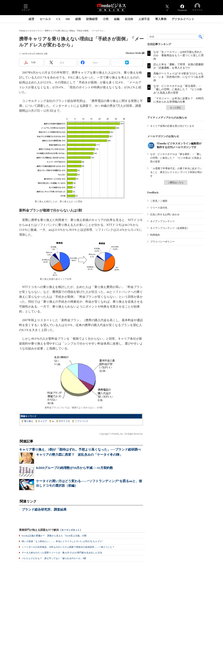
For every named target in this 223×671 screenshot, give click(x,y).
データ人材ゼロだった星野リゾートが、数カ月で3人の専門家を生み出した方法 (62, 552)
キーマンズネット (71, 530)
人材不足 (144, 19)
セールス (45, 19)
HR (68, 19)
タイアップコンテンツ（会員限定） (169, 228)
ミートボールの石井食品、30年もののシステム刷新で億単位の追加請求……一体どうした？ (68, 547)
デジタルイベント (183, 19)
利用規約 (155, 234)
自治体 (129, 19)
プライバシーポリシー (162, 241)
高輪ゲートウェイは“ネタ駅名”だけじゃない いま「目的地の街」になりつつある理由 (178, 77)
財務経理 (92, 19)
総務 (78, 19)
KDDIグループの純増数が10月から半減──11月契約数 (74, 468)
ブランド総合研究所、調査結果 (44, 509)
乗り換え (28, 421)
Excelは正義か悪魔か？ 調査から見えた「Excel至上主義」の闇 (54, 535)
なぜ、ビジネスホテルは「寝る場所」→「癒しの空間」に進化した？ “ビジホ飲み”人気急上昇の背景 (177, 89)
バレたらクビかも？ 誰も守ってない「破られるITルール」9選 (54, 558)
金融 (116, 19)
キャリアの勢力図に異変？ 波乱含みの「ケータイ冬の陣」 (79, 454)
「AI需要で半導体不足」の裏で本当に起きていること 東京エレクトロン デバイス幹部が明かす (176, 172)
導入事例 (160, 19)
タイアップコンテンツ (162, 221)
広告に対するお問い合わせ (165, 214)
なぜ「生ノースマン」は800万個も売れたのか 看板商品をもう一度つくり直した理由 (178, 55)
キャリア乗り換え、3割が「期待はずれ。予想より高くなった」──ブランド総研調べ (80, 449)
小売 (105, 19)
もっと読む (175, 107)
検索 (201, 36)
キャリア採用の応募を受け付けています (172, 126)
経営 (31, 19)
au (53, 421)
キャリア (42, 421)
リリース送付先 (158, 207)
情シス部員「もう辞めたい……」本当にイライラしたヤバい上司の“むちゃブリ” (62, 541)
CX (58, 19)
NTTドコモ (64, 421)
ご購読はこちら (176, 182)
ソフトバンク (81, 421)
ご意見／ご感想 (158, 200)
